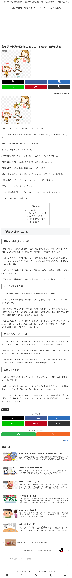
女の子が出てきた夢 (35, 216)
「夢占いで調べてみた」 (35, 210)
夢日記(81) (5, 410)
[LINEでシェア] (13, 87)
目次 (33, 206)
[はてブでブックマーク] (59, 82)
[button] (59, 87)
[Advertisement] (36, 26)
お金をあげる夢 (33, 222)
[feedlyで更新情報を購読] (19, 435)
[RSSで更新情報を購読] (53, 435)
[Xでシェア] (13, 82)
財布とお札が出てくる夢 (36, 219)
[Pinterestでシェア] (36, 87)
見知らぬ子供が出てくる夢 (37, 213)
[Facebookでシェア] (36, 82)
